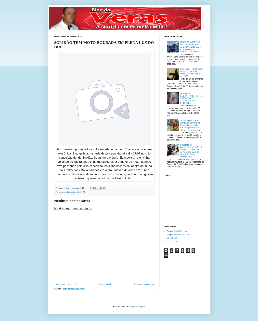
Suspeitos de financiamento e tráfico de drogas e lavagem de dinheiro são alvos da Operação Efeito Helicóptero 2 (191, 151)
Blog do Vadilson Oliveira (178, 235)
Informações (71, 192)
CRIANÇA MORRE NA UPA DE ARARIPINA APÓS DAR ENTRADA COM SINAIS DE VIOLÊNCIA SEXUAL (190, 47)
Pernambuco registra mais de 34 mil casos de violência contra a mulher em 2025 (191, 72)
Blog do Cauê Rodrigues (177, 231)
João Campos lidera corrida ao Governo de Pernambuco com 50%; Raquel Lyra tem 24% (190, 124)
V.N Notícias (172, 241)
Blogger (142, 306)
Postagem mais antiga (144, 284)
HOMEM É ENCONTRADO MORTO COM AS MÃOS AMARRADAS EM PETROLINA (191, 98)
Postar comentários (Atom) (73, 289)
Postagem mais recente (65, 284)
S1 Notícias (172, 238)
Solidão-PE (81, 192)
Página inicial (105, 284)
